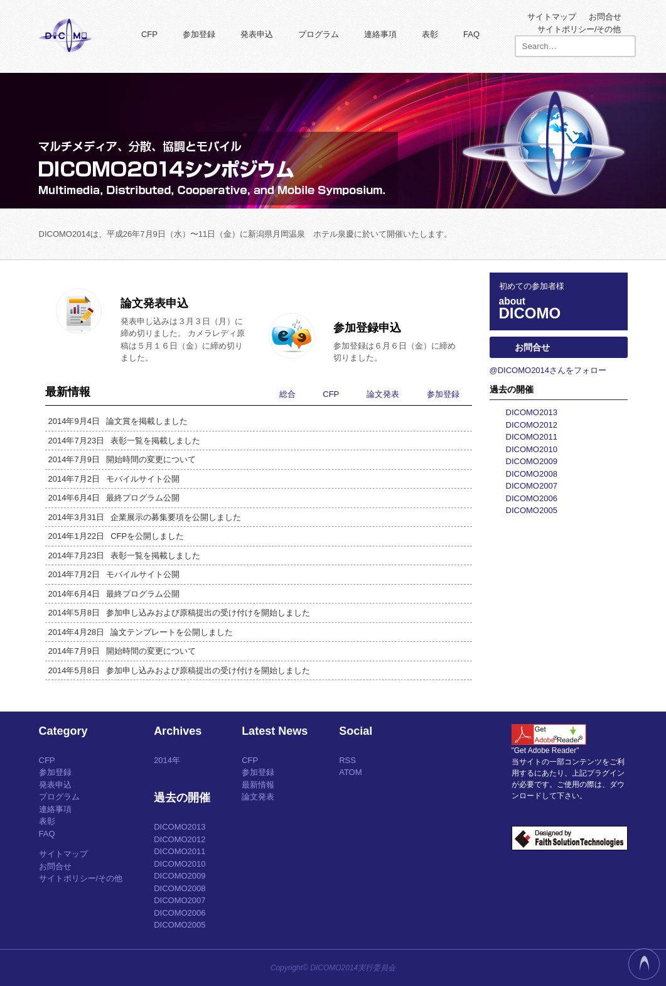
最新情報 (258, 784)
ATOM (350, 772)
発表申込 (256, 34)
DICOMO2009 (531, 461)
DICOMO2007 (531, 485)
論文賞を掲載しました (118, 421)
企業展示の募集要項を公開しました (145, 517)
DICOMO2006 (531, 498)
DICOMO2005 (531, 510)
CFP (149, 34)
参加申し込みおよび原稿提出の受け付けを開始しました (179, 613)
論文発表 (383, 394)
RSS (347, 760)
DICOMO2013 (531, 412)
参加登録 (199, 34)
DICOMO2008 (531, 474)
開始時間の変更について (122, 459)
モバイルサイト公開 (114, 479)
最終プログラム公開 (114, 498)
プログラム (318, 34)
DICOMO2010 (531, 449)
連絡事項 (380, 34)
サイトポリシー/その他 (579, 29)
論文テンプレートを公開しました (141, 632)
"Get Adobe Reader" (545, 750)
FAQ (471, 34)
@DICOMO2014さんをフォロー (548, 370)
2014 (163, 760)
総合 (287, 394)
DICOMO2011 (531, 437)
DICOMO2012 (531, 425)
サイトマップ (551, 16)
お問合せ (605, 16)
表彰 (430, 34)
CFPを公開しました (116, 536)
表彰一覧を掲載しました (124, 441)
